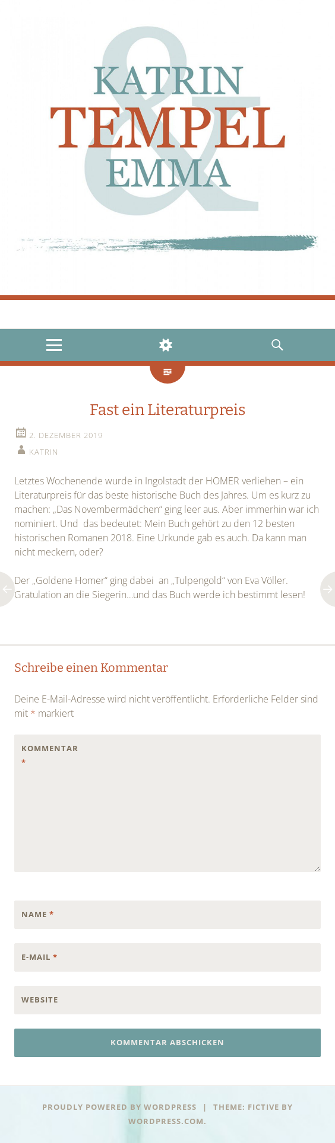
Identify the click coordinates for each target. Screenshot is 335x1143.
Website (39, 999)
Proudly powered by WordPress (119, 1107)
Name (37, 914)
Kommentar (46, 755)
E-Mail (39, 957)
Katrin (43, 451)
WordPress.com (166, 1121)
